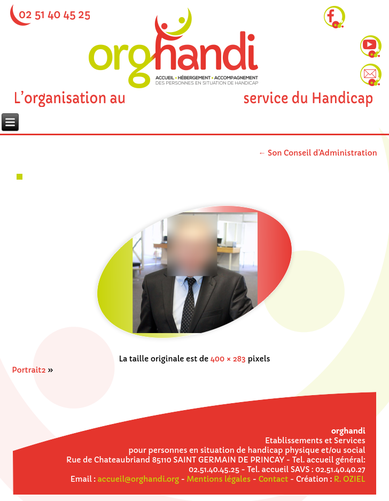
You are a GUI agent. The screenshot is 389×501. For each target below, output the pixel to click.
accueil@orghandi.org (137, 479)
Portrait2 (28, 370)
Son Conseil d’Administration (317, 153)
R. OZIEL (349, 479)
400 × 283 (228, 359)
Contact (274, 479)
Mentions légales (219, 479)
